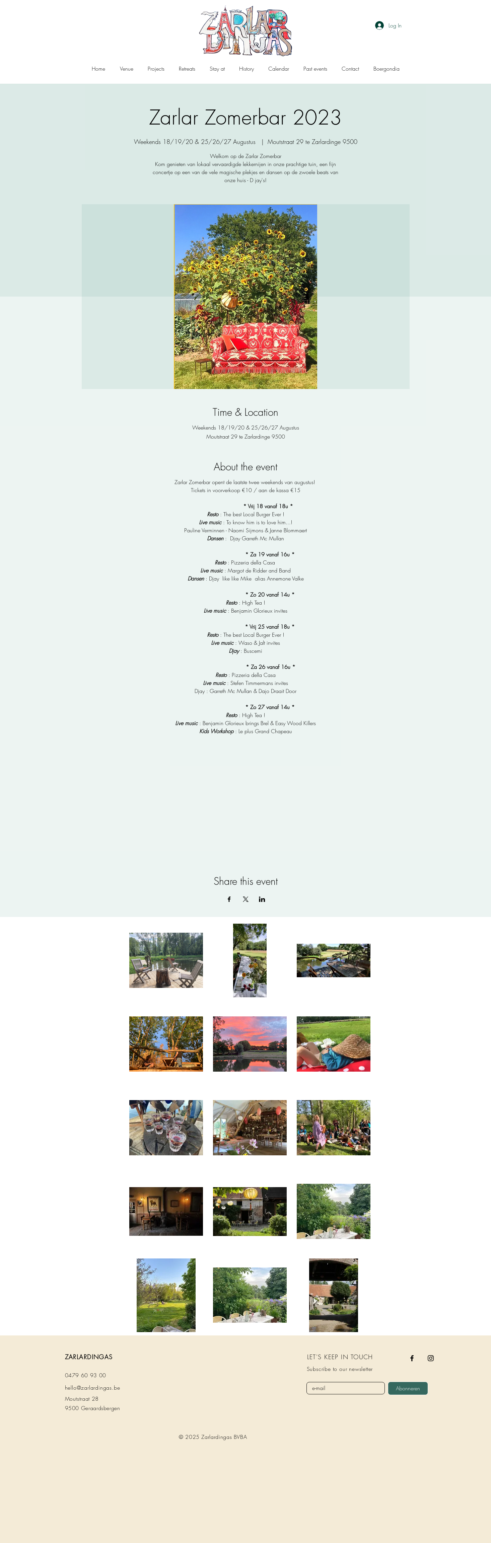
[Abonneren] (408, 1388)
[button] (217, 68)
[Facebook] (412, 1358)
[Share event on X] (245, 899)
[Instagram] (431, 1358)
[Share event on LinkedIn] (262, 899)
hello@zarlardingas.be (92, 1387)
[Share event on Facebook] (229, 899)
